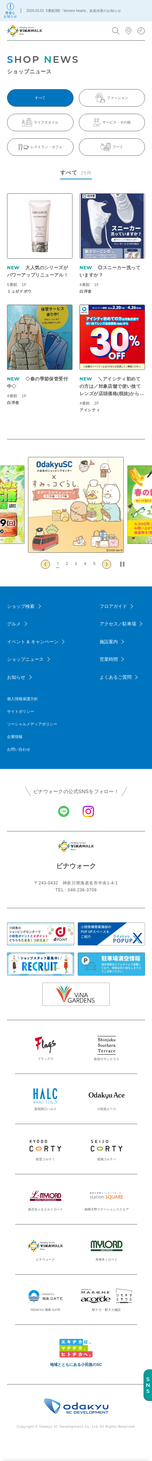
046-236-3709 (82, 890)
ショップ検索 (20, 606)
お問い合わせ (18, 749)
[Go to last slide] (45, 564)
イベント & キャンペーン (32, 641)
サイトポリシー (20, 711)
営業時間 (109, 659)
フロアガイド (113, 606)
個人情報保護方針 (22, 699)
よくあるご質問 (116, 677)
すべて (40, 98)
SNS (148, 1385)
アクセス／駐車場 (118, 624)
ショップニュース (25, 659)
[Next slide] (106, 564)
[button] (57, 564)
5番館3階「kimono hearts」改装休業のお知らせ (83, 11)
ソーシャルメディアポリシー (32, 724)
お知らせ (16, 677)
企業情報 (15, 737)
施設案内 (109, 641)
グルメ (14, 624)
